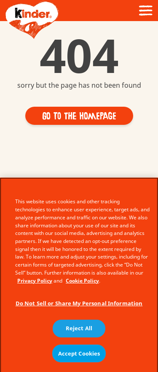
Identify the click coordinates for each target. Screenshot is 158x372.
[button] (79, 116)
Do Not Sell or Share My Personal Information (79, 305)
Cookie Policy (82, 282)
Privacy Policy (34, 282)
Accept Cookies (79, 355)
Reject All (79, 330)
